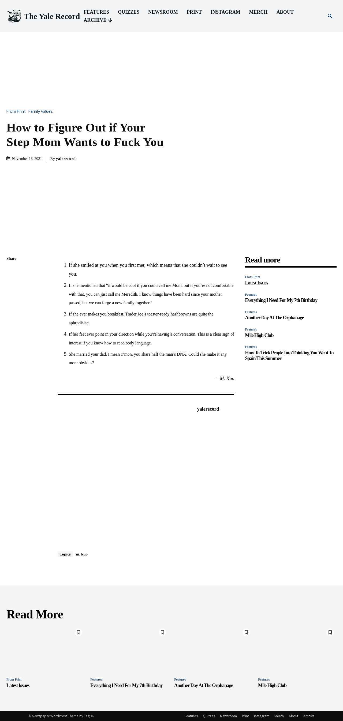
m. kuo (82, 554)
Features (251, 294)
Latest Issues (256, 283)
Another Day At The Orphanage (274, 317)
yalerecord (66, 159)
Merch (279, 716)
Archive (309, 716)
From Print (17, 112)
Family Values (41, 112)
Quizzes (209, 716)
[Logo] (43, 16)
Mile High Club (259, 335)
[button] (330, 16)
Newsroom (228, 716)
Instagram (261, 716)
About (293, 716)
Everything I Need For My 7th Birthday (281, 300)
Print (245, 716)
